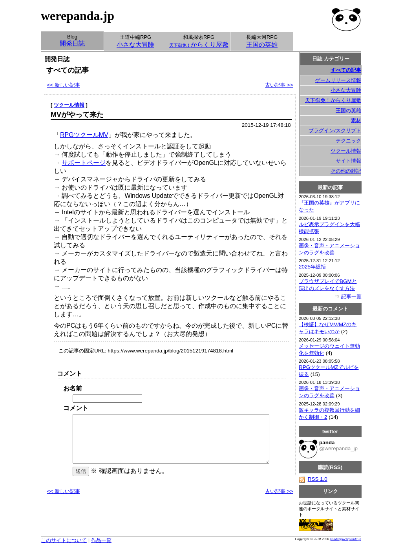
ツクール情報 (69, 105)
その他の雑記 (346, 171)
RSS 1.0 (313, 479)
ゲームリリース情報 (338, 80)
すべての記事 (346, 70)
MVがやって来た (77, 115)
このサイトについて (64, 540)
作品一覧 (101, 540)
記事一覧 (351, 296)
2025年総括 (312, 267)
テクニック (348, 141)
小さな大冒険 (346, 90)
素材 (356, 120)
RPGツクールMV (84, 134)
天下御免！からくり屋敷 (333, 100)
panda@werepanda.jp (345, 539)
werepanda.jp (77, 16)
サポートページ (84, 162)
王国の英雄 (348, 110)
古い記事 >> (279, 85)
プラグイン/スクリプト (335, 130)
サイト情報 (348, 161)
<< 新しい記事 (63, 85)
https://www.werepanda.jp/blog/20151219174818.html (170, 351)
